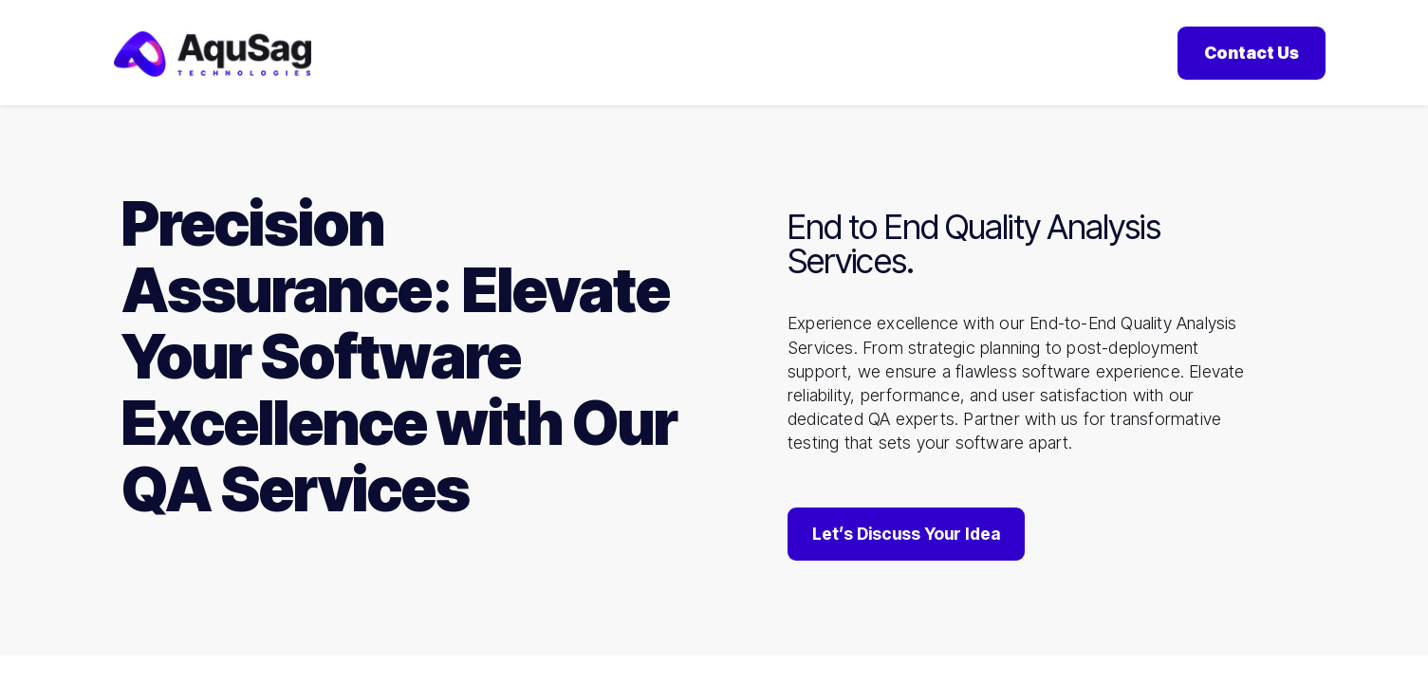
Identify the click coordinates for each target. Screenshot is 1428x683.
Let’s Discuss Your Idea (906, 537)
